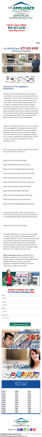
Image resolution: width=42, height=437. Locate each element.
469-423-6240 (16, 27)
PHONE (4, 302)
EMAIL (3, 308)
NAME (3, 295)
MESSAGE (5, 315)
